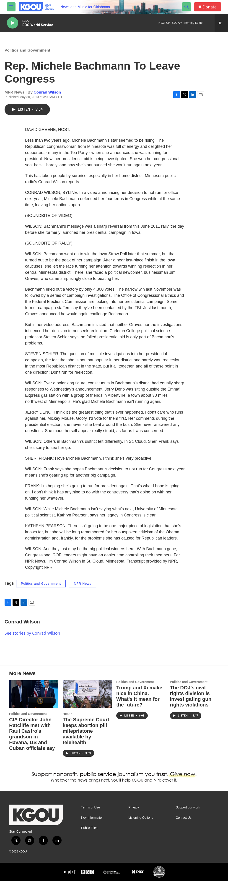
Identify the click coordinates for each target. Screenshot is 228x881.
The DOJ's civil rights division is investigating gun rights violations (190, 696)
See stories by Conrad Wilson (32, 633)
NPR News (82, 583)
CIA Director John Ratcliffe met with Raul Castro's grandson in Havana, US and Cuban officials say (32, 734)
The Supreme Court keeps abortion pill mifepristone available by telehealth (86, 731)
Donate (209, 7)
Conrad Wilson (47, 92)
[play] (12, 23)
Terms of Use (90, 807)
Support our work (188, 807)
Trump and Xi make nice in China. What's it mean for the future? (139, 696)
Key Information (92, 817)
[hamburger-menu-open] (11, 6)
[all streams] (221, 23)
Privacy (133, 807)
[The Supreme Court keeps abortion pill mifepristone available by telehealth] (87, 694)
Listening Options (140, 817)
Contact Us (184, 817)
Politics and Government (27, 50)
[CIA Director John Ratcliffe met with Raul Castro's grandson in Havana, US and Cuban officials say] (33, 694)
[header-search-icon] (186, 6)
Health (68, 714)
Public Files (89, 828)
